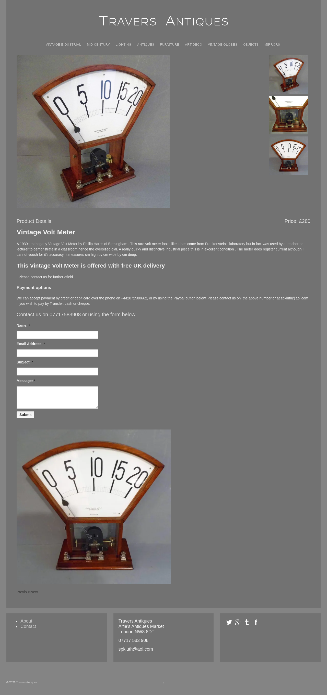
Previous (23, 596)
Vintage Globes (222, 44)
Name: (23, 325)
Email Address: (31, 344)
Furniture (169, 44)
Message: (26, 381)
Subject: (25, 362)
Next (34, 596)
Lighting (123, 44)
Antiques (145, 44)
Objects (251, 44)
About (26, 624)
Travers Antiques (26, 686)
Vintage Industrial (63, 44)
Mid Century (98, 44)
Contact (28, 630)
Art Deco (193, 44)
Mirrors (272, 44)
